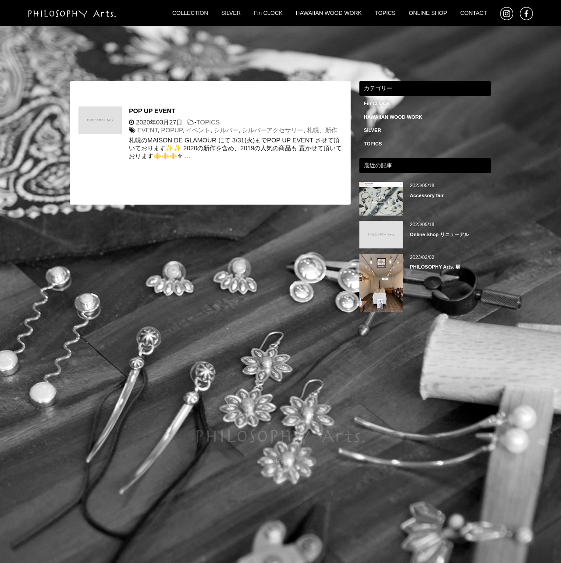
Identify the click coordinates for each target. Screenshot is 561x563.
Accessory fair (427, 195)
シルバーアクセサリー (272, 130)
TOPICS (385, 13)
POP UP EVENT (152, 110)
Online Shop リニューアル (439, 234)
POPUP (172, 130)
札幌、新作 (322, 130)
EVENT (147, 130)
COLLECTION (190, 13)
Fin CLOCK (268, 13)
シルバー (226, 130)
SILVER (231, 13)
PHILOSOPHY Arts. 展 (435, 266)
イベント (198, 130)
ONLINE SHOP (428, 13)
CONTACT (473, 13)
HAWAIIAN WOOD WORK (329, 13)
